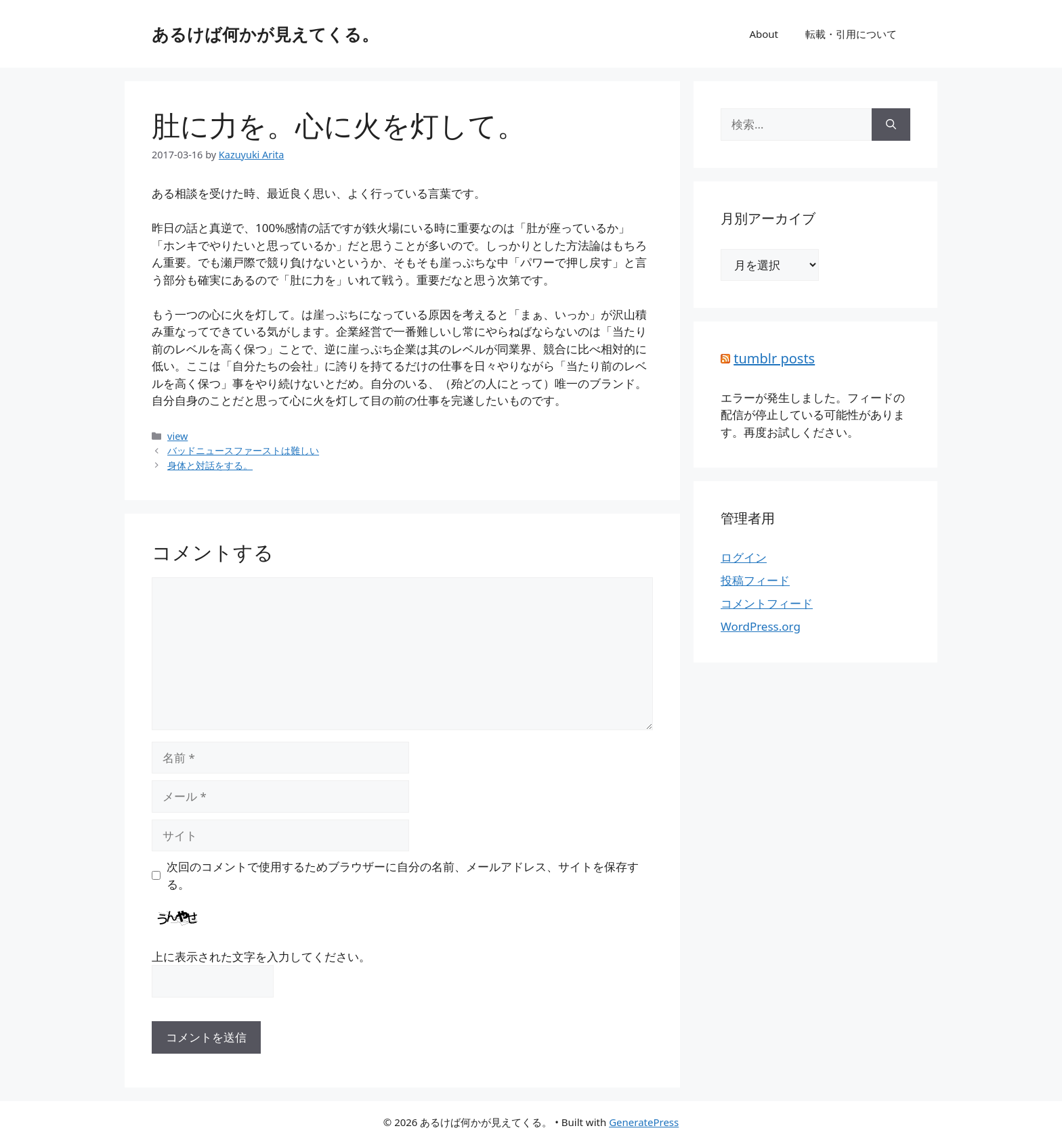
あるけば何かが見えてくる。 (265, 33)
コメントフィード (767, 603)
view (177, 436)
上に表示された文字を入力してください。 (261, 956)
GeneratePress (644, 1122)
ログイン (744, 557)
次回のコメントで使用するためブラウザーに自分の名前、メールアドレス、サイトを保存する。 (403, 875)
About (763, 34)
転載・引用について (851, 34)
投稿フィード (755, 580)
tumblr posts (774, 358)
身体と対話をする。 (210, 465)
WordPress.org (761, 626)
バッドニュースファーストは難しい (243, 450)
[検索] (891, 124)
